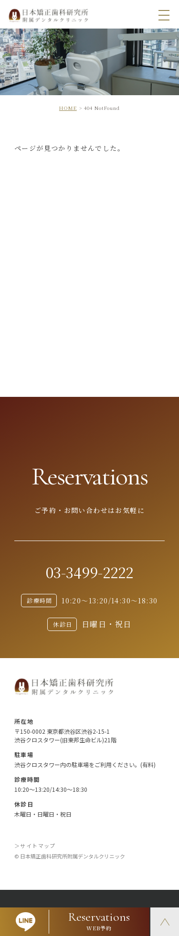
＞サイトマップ (35, 845)
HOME (68, 107)
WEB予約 (99, 920)
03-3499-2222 (89, 572)
